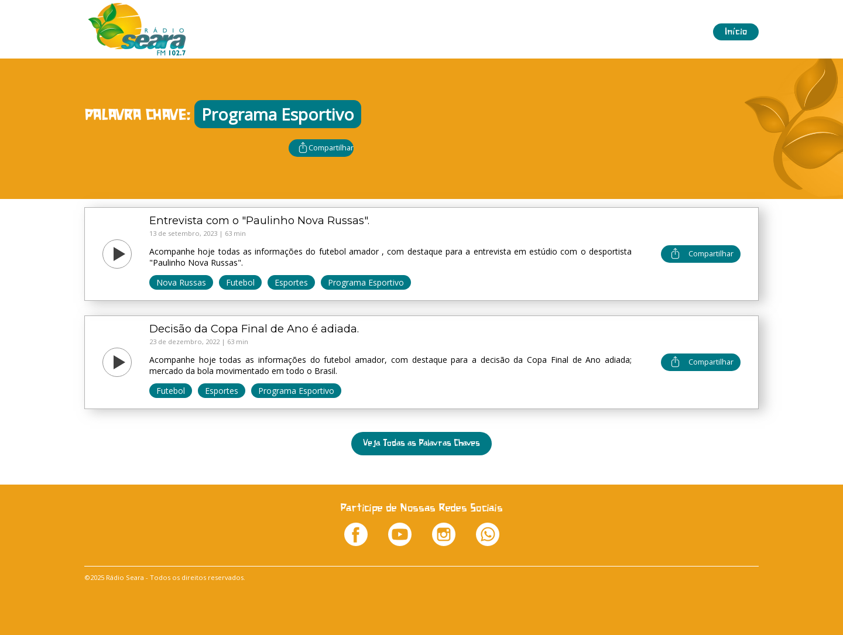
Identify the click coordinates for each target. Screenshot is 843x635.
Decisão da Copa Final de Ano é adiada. (254, 328)
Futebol (240, 282)
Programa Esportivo (366, 282)
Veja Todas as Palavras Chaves (421, 443)
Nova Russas (181, 282)
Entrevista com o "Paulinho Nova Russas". (259, 220)
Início (736, 31)
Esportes (291, 282)
